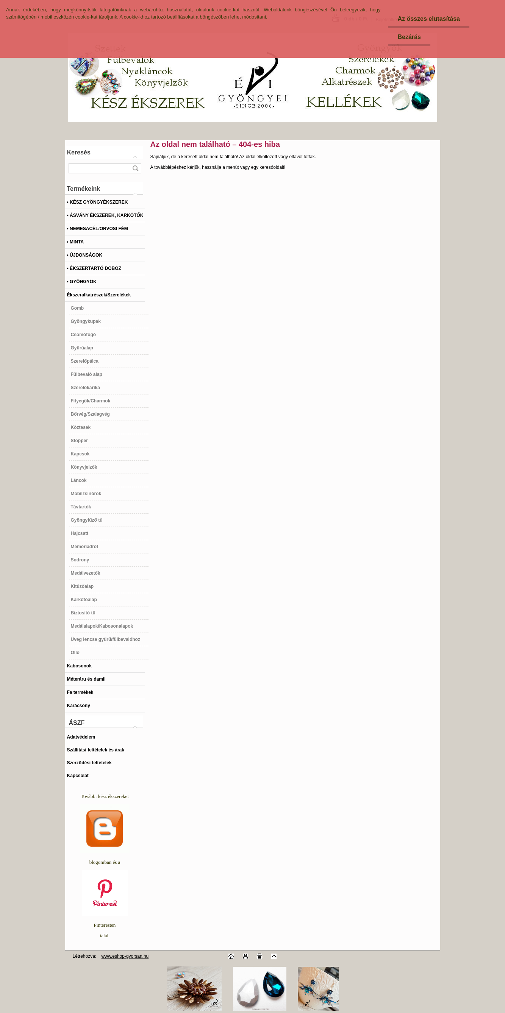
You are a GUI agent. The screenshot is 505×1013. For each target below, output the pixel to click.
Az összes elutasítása (428, 19)
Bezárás (409, 37)
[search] (135, 168)
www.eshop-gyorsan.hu (125, 956)
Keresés (79, 152)
